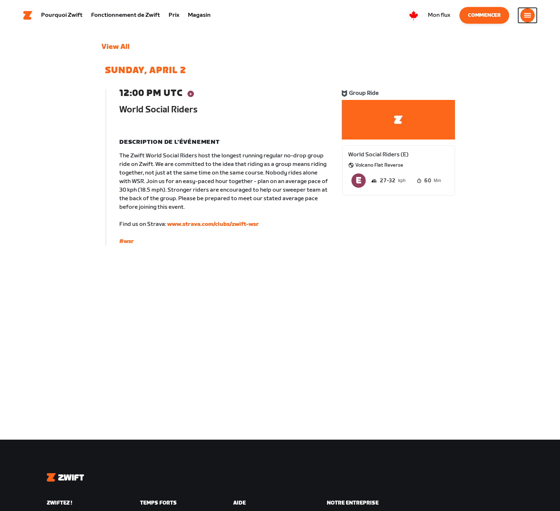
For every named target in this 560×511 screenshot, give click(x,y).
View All (115, 48)
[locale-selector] (413, 16)
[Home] (27, 16)
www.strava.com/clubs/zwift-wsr (213, 225)
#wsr (126, 242)
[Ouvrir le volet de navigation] (527, 16)
